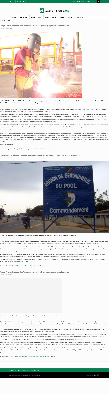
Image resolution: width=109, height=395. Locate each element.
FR (54, 5)
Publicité (19, 370)
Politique (13, 17)
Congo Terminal (10, 149)
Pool (29, 265)
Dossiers (70, 17)
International (79, 17)
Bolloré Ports (23, 149)
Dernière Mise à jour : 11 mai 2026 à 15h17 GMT (84, 1)
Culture (47, 17)
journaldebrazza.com (26, 375)
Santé (54, 17)
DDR (17, 265)
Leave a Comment (49, 149)
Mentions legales (26, 370)
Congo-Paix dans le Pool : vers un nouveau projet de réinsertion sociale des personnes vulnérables (41, 155)
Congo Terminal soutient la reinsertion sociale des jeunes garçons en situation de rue (36, 25)
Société (33, 17)
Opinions (62, 17)
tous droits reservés (35, 375)
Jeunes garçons (31, 356)
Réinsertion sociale (38, 149)
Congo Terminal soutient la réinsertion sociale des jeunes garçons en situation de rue (36, 272)
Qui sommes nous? (35, 370)
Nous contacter (12, 370)
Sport (40, 17)
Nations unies (21, 265)
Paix (26, 265)
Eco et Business (23, 17)
